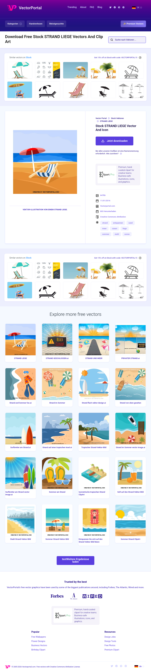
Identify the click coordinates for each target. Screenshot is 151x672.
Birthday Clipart (38, 650)
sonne (127, 234)
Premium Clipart (111, 650)
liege (125, 228)
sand (131, 223)
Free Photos (109, 645)
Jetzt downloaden (114, 141)
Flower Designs (38, 641)
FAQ (92, 7)
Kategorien (15, 23)
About (83, 7)
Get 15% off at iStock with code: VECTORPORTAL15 (115, 57)
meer (104, 228)
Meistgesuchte (56, 23)
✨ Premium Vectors (133, 23)
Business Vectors (39, 645)
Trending (72, 7)
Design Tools (110, 641)
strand (105, 223)
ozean (114, 228)
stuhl (117, 234)
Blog (100, 7)
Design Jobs (110, 637)
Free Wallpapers (38, 637)
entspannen (118, 223)
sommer (105, 234)
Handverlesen (35, 23)
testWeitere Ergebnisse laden (75, 560)
